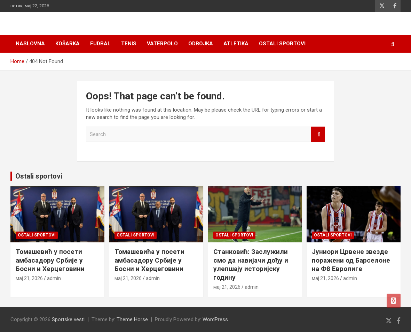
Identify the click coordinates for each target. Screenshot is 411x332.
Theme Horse (132, 319)
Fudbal (100, 43)
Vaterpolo (162, 43)
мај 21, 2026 (29, 278)
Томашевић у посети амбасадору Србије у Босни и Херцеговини (50, 260)
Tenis (128, 43)
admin (54, 278)
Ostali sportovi (282, 43)
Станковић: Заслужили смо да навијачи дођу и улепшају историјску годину (250, 264)
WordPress (215, 319)
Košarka (67, 43)
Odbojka (200, 43)
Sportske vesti (68, 319)
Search (318, 134)
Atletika (235, 43)
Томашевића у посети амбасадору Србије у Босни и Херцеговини (149, 260)
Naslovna (30, 43)
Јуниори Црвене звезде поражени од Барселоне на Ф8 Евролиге (351, 260)
